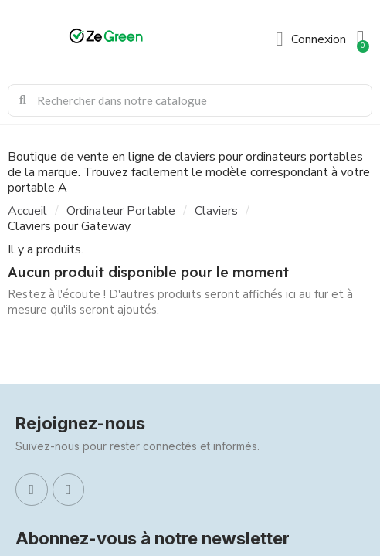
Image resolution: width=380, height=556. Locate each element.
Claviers (216, 211)
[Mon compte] (311, 39)
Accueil (27, 211)
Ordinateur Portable (120, 211)
